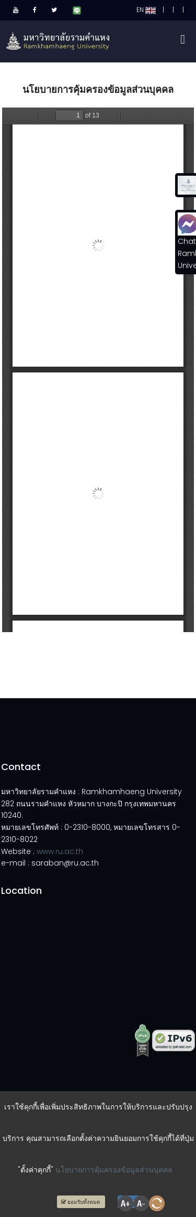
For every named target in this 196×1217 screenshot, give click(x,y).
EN (146, 9)
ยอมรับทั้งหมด (80, 1202)
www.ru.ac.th (60, 851)
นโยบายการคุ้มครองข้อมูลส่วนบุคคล (113, 1170)
